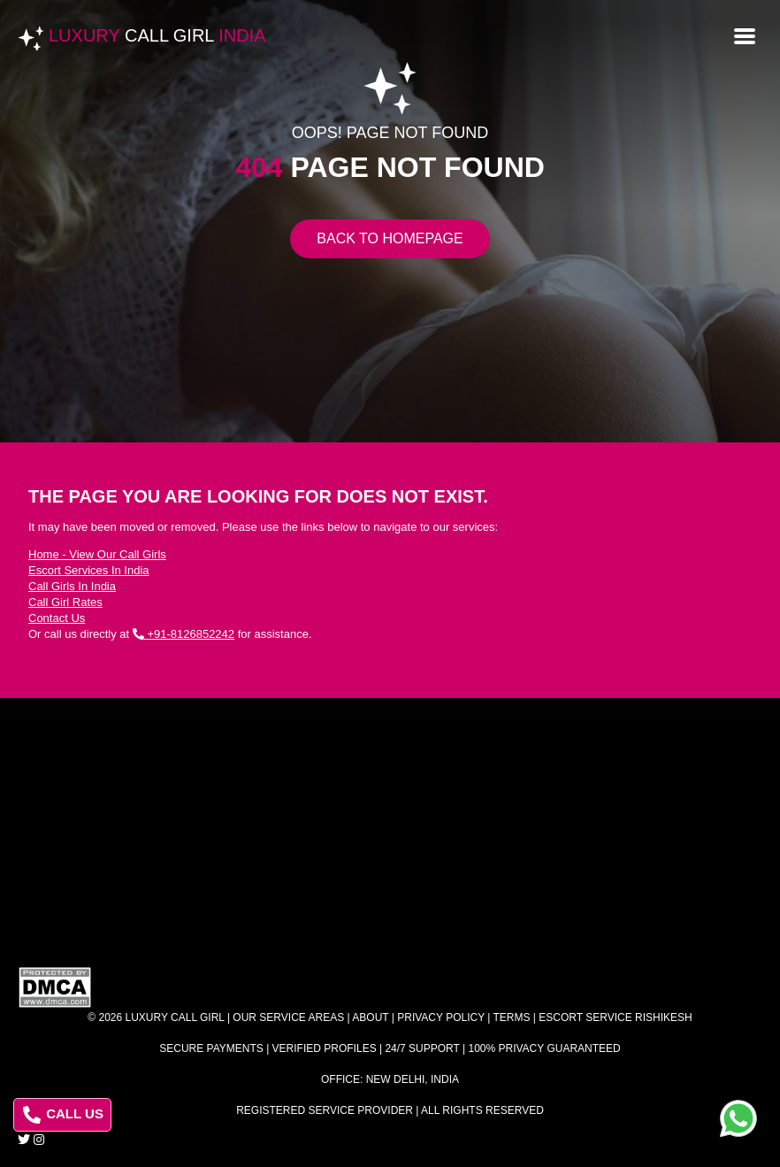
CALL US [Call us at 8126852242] (63, 1114)
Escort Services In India (88, 570)
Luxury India (157, 35)
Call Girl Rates (65, 602)
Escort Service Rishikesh (615, 1017)
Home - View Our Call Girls (97, 554)
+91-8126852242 (183, 634)
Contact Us (56, 618)
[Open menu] (744, 34)
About (370, 1017)
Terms (512, 1017)
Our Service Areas (288, 1017)
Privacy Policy (441, 1017)
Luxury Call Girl (175, 1017)
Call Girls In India (72, 586)
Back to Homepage (390, 238)
